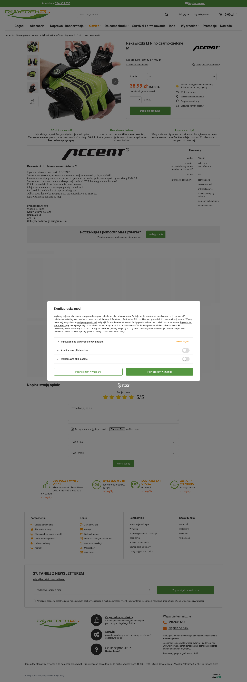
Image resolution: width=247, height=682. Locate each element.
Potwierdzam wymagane (88, 371)
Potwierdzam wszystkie (159, 371)
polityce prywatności (87, 322)
